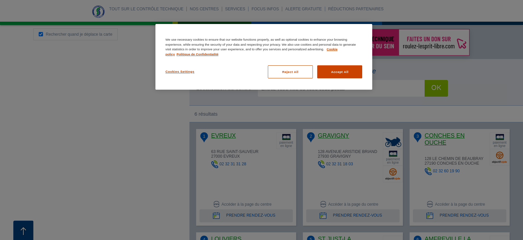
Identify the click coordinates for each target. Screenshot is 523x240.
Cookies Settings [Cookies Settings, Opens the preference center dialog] (179, 71)
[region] (263, 57)
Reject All (290, 72)
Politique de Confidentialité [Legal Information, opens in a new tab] (197, 54)
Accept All (339, 72)
